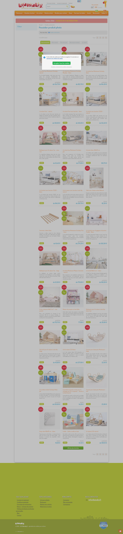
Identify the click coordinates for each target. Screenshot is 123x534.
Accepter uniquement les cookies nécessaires (61, 67)
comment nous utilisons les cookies (55, 58)
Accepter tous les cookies (61, 63)
